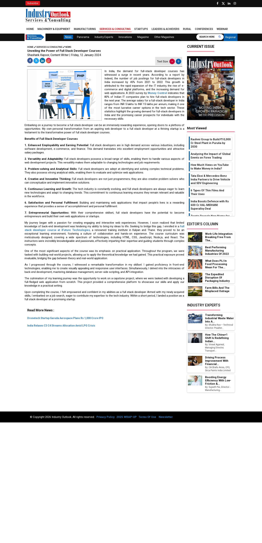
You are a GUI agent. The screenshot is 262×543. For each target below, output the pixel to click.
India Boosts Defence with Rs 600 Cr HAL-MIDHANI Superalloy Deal (210, 205)
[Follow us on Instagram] (235, 3)
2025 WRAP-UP (126, 417)
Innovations (125, 37)
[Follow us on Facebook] (217, 3)
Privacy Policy (105, 417)
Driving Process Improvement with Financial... (216, 361)
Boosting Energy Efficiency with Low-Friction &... (218, 381)
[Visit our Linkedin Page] (229, 3)
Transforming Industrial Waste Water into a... (215, 318)
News (68, 37)
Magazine (143, 37)
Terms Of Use (147, 417)
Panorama (83, 37)
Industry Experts (104, 37)
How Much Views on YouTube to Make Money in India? (210, 166)
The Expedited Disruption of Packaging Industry (217, 278)
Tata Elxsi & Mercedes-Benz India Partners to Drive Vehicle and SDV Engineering (210, 179)
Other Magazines (164, 37)
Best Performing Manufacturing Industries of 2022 (217, 251)
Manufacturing (85, 29)
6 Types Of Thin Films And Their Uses (207, 192)
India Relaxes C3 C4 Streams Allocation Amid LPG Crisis (61, 325)
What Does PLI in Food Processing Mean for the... (219, 264)
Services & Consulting (115, 29)
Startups (141, 29)
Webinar (222, 29)
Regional (230, 37)
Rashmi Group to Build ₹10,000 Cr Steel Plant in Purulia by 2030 (211, 143)
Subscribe (32, 3)
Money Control (157, 93)
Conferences (204, 29)
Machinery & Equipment (53, 29)
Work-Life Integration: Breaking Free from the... (219, 237)
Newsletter (166, 417)
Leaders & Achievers (165, 29)
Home (30, 29)
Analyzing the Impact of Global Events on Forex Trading (211, 155)
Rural (187, 29)
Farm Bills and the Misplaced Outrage (217, 290)
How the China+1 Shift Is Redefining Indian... (217, 338)
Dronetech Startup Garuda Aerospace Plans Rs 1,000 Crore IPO (65, 318)
